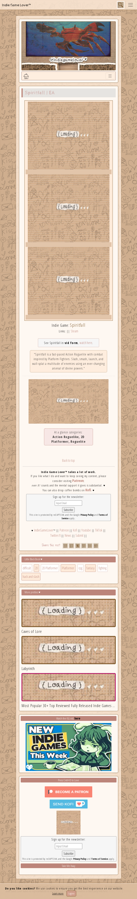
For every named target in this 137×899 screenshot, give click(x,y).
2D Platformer (50, 568)
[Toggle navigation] (130, 5)
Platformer (68, 568)
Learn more (58, 893)
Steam (74, 331)
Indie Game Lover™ (16, 5)
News (68, 535)
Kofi (88, 490)
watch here (86, 342)
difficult (27, 568)
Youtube (86, 530)
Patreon (78, 480)
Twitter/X (55, 535)
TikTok (98, 530)
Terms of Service (99, 859)
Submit (79, 535)
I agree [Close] (71, 893)
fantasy (90, 568)
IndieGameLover (43, 530)
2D (36, 568)
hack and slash (31, 576)
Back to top (68, 460)
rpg (80, 568)
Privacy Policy (87, 515)
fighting (103, 568)
